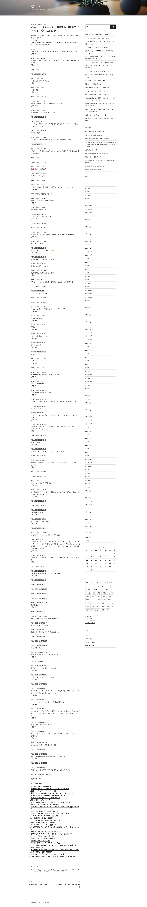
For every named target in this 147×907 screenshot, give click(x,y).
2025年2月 (88, 241)
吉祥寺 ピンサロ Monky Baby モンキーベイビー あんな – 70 (51, 834)
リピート (71, 869)
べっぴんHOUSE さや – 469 (40, 840)
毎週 (61, 871)
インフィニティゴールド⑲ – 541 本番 (96, 91)
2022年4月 (88, 360)
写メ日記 (110, 593)
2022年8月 (88, 346)
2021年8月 (88, 389)
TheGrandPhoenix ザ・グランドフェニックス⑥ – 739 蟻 (50, 802)
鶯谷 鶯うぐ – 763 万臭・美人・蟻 (95, 80)
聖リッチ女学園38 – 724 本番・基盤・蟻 (44, 811)
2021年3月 (88, 406)
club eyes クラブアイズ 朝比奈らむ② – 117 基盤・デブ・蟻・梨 (53, 856)
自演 (87, 610)
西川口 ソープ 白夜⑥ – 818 (93, 84)
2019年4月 (88, 487)
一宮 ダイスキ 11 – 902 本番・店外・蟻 (44, 816)
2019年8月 (88, 473)
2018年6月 (88, 515)
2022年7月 (88, 350)
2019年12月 (88, 459)
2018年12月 (88, 501)
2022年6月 (88, 353)
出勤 (44, 871)
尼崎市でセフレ (36, 779)
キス (104, 583)
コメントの (90, 642)
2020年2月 (88, 452)
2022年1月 (88, 371)
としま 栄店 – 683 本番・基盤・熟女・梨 (97, 71)
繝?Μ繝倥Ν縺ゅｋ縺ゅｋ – (93, 150)
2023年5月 (88, 315)
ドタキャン (57, 869)
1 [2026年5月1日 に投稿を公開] (105, 553)
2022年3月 (88, 364)
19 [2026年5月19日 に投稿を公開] (91, 563)
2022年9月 (88, 343)
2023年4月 (88, 318)
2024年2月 (88, 283)
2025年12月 (88, 206)
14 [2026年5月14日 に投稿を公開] (100, 560)
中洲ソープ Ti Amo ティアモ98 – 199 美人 (45, 843)
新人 (98, 603)
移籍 (98, 606)
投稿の (88, 638)
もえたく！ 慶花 (90, 623)
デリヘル (52, 869)
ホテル (106, 589)
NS (34, 869)
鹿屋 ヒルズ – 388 (37, 847)
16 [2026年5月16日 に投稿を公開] (110, 560)
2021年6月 (88, 396)
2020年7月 (88, 434)
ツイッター (46, 869)
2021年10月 (88, 381)
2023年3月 (88, 322)
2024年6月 (88, 269)
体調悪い (40, 871)
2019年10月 (88, 466)
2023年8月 (88, 304)
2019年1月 (88, 498)
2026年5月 (88, 188)
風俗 (68, 871)
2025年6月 (88, 227)
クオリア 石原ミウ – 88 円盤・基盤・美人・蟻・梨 (48, 795)
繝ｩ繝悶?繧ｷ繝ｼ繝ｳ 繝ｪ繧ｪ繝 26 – (95, 166)
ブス (61, 869)
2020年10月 (88, 424)
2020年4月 (88, 445)
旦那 (103, 603)
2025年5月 (88, 230)
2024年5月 (88, 272)
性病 (87, 603)
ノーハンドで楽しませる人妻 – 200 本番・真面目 (99, 62)
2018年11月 (88, 505)
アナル (93, 583)
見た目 (97, 610)
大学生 (52, 871)
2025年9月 (88, 216)
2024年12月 (88, 248)
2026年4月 (88, 191)
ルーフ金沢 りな (90, 620)
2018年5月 (88, 519)
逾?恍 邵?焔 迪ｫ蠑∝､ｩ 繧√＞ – (94, 135)
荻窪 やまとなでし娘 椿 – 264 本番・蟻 (97, 115)
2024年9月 (88, 258)
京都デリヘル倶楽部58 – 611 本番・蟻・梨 (45, 798)
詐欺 (103, 610)
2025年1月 (88, 244)
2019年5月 (88, 484)
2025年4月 (88, 234)
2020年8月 (88, 431)
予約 (94, 593)
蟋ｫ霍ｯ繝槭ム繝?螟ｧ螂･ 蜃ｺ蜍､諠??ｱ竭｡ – (97, 153)
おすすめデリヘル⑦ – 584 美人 (41, 852)
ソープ (42, 869)
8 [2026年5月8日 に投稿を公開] (105, 557)
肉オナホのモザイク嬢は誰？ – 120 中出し (97, 34)
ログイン (88, 635)
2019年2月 (88, 494)
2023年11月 (88, 294)
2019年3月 (88, 491)
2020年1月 (88, 455)
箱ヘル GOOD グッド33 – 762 (41, 800)
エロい (99, 583)
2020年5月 (88, 441)
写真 (87, 596)
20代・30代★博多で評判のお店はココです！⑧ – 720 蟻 (50, 813)
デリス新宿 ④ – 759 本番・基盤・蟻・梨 (97, 38)
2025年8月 (88, 220)
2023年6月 (88, 311)
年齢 (104, 599)
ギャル (110, 583)
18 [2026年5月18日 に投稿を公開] (87, 563)
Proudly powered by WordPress (40, 902)
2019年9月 (88, 469)
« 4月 (91, 570)
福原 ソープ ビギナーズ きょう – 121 (43, 791)
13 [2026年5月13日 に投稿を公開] (96, 560)
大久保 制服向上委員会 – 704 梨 (42, 818)
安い (94, 599)
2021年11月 (88, 378)
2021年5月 (88, 399)
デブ (94, 586)
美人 (113, 606)
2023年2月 (88, 325)
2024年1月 (88, 287)
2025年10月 (88, 213)
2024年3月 (88, 279)
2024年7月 (88, 265)
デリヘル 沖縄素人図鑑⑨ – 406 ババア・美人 (46, 820)
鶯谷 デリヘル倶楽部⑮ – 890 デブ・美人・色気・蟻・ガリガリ (52, 793)
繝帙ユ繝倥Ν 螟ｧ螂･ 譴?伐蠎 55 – (95, 131)
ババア (108, 586)
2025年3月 (88, 237)
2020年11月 (88, 420)
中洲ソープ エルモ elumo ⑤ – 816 (42, 836)
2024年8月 (88, 262)
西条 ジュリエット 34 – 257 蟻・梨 (43, 838)
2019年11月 (88, 462)
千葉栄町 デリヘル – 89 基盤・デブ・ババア (46, 831)
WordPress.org (89, 645)
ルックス (75, 869)
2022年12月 (88, 332)
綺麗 (108, 606)
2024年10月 (88, 255)
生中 (93, 606)
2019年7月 (88, 477)
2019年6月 (88, 480)
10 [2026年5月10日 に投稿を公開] (114, 557)
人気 (36, 871)
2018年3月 (88, 526)
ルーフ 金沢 (88, 618)
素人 (66, 871)
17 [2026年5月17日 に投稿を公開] (114, 560)
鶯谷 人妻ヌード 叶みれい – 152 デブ (43, 822)
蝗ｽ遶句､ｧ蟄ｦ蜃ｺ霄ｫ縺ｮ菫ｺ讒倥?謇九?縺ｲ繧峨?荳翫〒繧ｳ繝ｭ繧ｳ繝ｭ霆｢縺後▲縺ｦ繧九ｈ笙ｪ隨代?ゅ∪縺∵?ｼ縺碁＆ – (100, 144)
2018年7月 (88, 512)
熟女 (87, 606)
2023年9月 (88, 301)
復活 (55, 871)
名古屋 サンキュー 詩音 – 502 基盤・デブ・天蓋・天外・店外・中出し (55, 850)
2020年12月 (88, 417)
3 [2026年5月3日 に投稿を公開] (114, 553)
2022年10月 (88, 339)
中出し (88, 593)
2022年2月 (88, 367)
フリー (95, 589)
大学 (49, 871)
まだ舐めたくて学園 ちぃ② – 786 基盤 (96, 47)
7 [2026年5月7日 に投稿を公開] (100, 557)
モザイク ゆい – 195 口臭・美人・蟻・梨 (45, 804)
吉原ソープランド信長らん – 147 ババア (97, 87)
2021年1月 (88, 413)
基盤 (109, 596)
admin (44, 24)
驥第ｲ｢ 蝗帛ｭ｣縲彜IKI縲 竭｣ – (94, 169)
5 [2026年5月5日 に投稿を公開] (91, 557)
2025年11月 (88, 209)
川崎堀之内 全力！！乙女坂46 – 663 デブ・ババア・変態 (50, 789)
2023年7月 (88, 308)
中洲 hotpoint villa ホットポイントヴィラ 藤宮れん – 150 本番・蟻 (53, 845)
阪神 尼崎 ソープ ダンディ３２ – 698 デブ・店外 (47, 854)
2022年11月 (88, 336)
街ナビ (36, 7)
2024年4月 (88, 276)
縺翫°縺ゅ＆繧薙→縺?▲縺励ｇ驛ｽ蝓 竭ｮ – (97, 138)
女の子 (88, 599)
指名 (93, 603)
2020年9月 (88, 427)
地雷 (104, 596)
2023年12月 (88, 290)
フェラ (88, 589)
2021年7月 (88, 392)
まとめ (87, 540)
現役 (63, 871)
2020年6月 (88, 438)
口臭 (46, 871)
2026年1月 (88, 202)
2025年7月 (88, 223)
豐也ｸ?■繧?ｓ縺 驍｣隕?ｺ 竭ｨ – (94, 157)
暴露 (58, 871)
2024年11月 (88, 251)
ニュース (36, 866)
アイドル (38, 869)
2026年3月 (88, 195)
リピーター (65, 869)
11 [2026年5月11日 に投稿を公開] (87, 560)
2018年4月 (88, 522)
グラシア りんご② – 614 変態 (41, 786)
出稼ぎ (98, 596)
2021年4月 (88, 403)
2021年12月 (88, 375)
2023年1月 (88, 329)
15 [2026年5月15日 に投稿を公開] (105, 560)
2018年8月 (88, 508)
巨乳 (99, 599)
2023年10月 (88, 297)
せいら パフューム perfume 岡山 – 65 (44, 825)
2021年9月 (88, 385)
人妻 (99, 593)
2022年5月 (88, 357)
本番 (108, 603)
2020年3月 (88, 448)
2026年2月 (88, 199)
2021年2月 (88, 410)
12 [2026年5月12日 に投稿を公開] (91, 560)
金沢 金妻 (88, 616)
